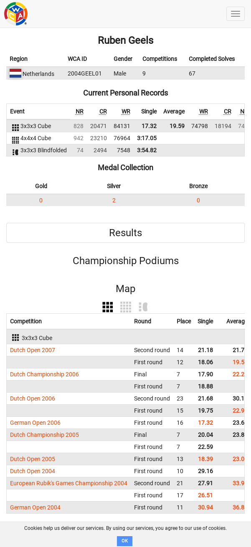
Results (125, 233)
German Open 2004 (35, 507)
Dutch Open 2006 (32, 398)
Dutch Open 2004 (32, 471)
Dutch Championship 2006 (44, 374)
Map (125, 289)
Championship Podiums (126, 261)
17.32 (149, 126)
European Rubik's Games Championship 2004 (68, 483)
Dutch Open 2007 (32, 350)
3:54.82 (147, 150)
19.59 (177, 126)
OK (125, 541)
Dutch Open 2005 (32, 459)
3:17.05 (147, 138)
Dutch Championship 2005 (44, 434)
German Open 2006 (35, 422)
